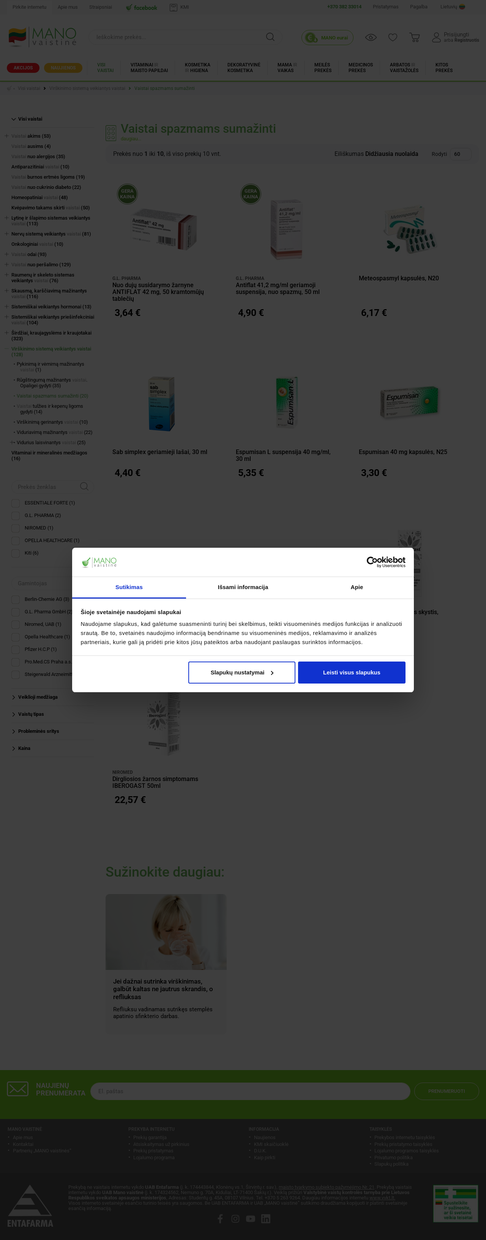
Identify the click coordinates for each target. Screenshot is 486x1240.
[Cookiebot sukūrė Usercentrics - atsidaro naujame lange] (372, 562)
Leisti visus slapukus (351, 672)
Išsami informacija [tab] (243, 587)
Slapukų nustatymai (242, 672)
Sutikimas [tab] (129, 587)
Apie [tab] (357, 587)
